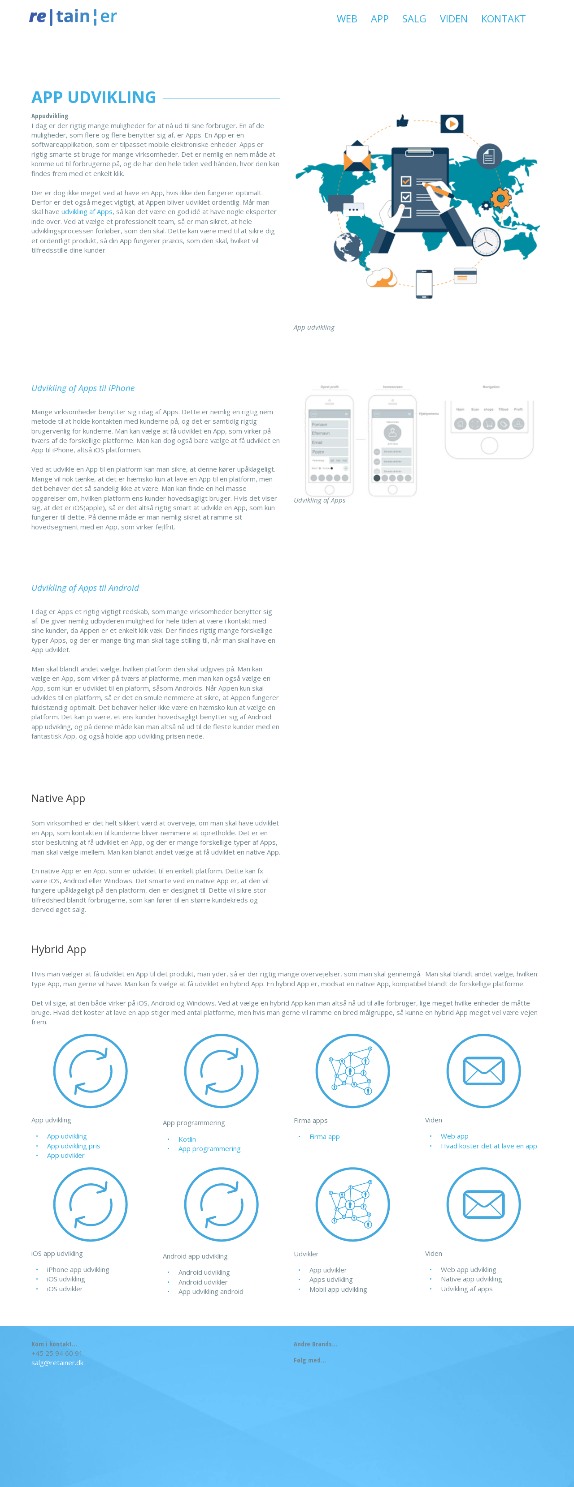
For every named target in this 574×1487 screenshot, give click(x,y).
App (380, 18)
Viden (454, 18)
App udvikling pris (73, 1145)
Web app (455, 1135)
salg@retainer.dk (57, 1362)
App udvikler (66, 1155)
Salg (414, 18)
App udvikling (67, 1135)
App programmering (209, 1148)
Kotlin (187, 1139)
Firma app (324, 1136)
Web (347, 18)
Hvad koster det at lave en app (489, 1145)
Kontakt (503, 18)
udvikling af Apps (87, 211)
